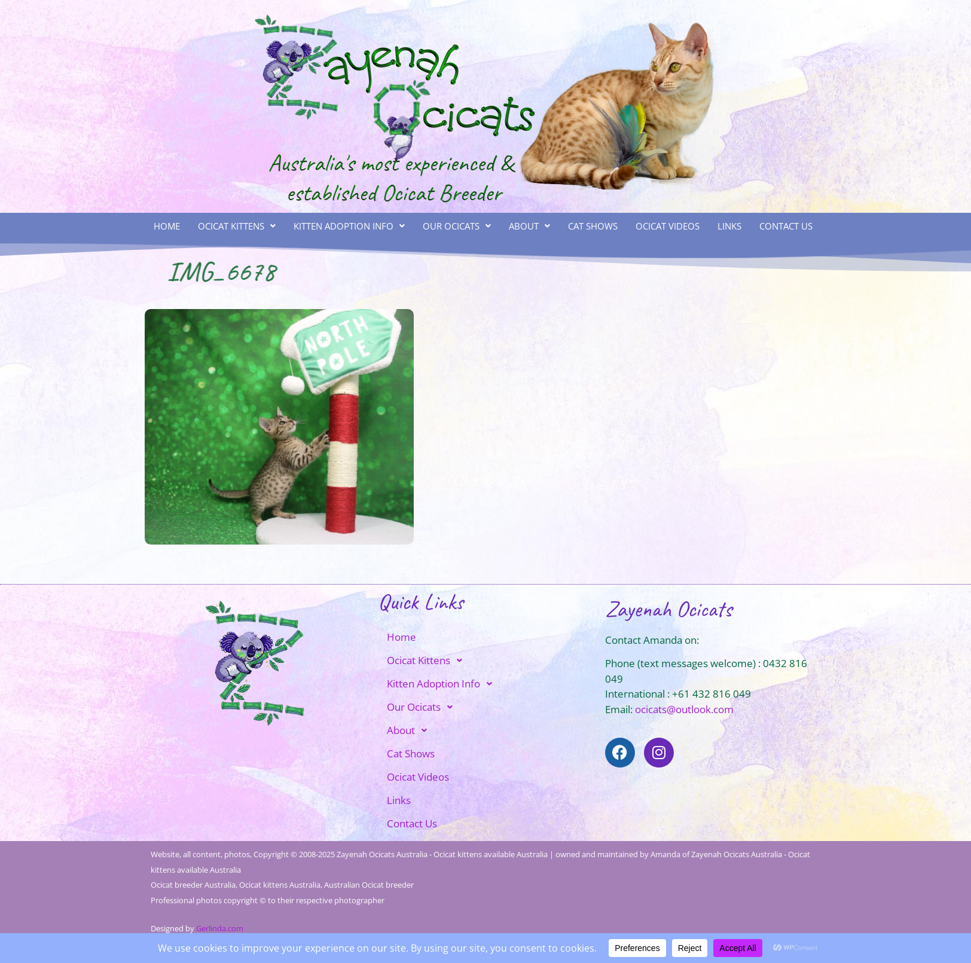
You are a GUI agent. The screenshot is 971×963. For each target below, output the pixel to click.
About (529, 226)
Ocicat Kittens (237, 226)
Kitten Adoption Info (349, 226)
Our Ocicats (457, 226)
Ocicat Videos (668, 226)
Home (167, 226)
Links (729, 226)
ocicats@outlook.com (684, 709)
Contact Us (786, 226)
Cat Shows (593, 226)
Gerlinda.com (219, 928)
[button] (237, 226)
